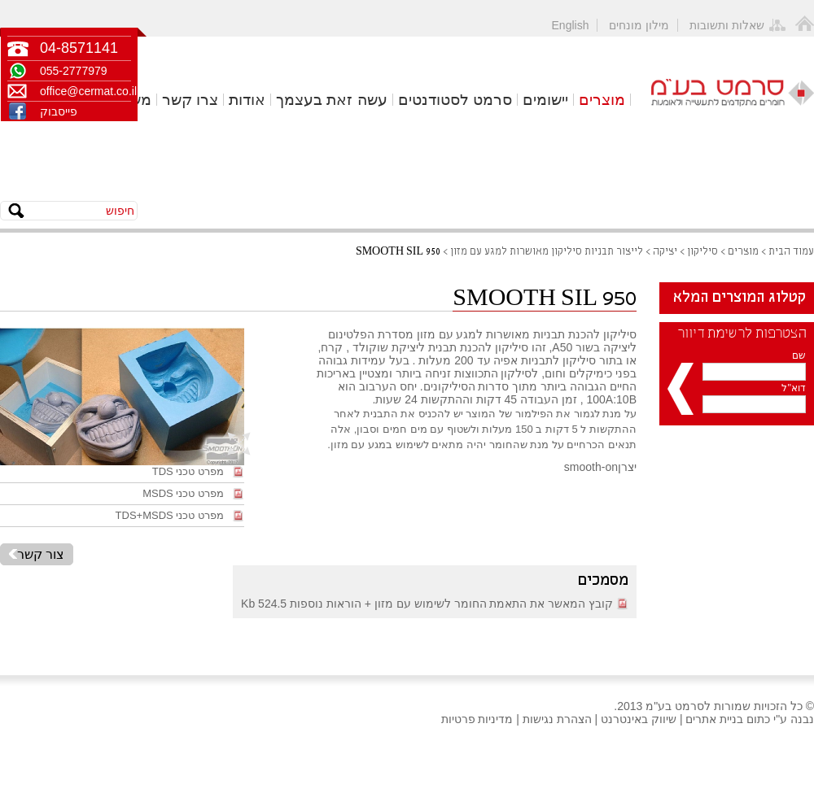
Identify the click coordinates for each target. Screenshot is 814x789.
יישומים (545, 100)
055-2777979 (73, 70)
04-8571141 (79, 48)
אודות (247, 100)
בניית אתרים (714, 719)
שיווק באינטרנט (638, 719)
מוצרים (602, 100)
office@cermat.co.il (85, 91)
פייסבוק (58, 111)
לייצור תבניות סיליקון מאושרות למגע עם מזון (546, 251)
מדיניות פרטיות (477, 719)
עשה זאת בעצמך (331, 100)
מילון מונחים (639, 25)
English (570, 25)
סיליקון (702, 251)
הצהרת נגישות (557, 719)
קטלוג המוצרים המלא (739, 297)
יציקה (665, 251)
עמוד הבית (791, 251)
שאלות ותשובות (726, 25)
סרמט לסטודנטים (455, 100)
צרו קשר (190, 100)
